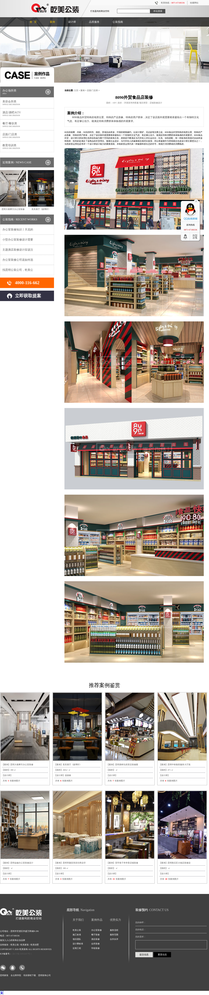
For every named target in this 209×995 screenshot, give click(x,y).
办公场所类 (27, 91)
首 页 (33, 22)
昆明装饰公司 (44, 975)
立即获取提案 (28, 295)
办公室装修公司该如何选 (17, 259)
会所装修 (95, 943)
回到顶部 (185, 236)
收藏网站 (194, 3)
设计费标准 (78, 943)
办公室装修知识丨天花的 (17, 229)
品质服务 (94, 22)
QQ (13, 968)
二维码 (193, 236)
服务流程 (114, 930)
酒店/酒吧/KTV (27, 113)
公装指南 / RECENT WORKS (19, 219)
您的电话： (140, 929)
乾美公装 (77, 930)
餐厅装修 (95, 934)
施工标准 (77, 934)
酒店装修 (95, 939)
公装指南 (118, 22)
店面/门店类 (27, 135)
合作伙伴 (114, 939)
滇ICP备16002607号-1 (22, 954)
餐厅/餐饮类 (27, 124)
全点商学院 (16, 975)
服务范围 (114, 934)
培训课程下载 (29, 975)
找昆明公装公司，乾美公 (17, 269)
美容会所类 (27, 102)
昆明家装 (4, 975)
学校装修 (95, 948)
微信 (3, 968)
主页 (76, 90)
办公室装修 (96, 930)
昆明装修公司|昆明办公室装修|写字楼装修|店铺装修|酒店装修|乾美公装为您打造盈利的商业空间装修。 (55, 8)
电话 (22, 968)
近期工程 (77, 948)
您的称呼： (140, 922)
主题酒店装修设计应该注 (17, 249)
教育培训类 (27, 146)
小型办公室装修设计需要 (17, 239)
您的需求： (140, 937)
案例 (82, 90)
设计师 (72, 22)
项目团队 (77, 939)
